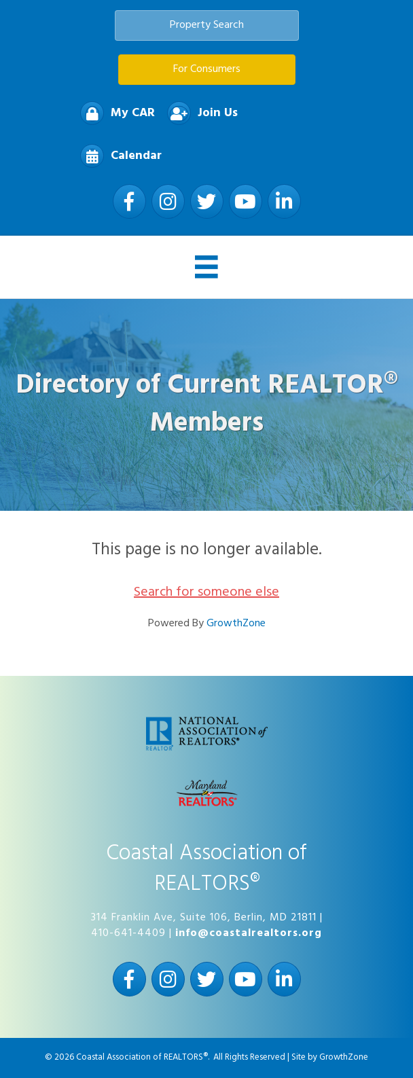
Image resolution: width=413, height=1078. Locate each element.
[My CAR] (114, 113)
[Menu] (206, 267)
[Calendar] (117, 156)
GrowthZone (236, 623)
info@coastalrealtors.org (248, 933)
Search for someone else (206, 592)
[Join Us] (199, 113)
